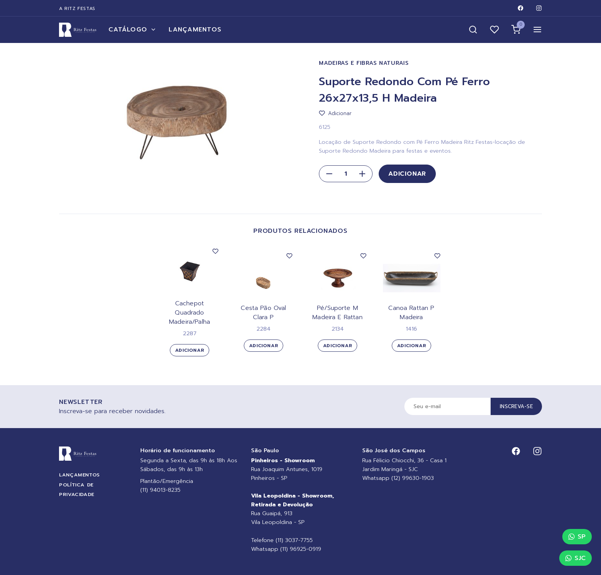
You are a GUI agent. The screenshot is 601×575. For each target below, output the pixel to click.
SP (577, 536)
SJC (575, 558)
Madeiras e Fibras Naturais (364, 63)
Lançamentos (195, 29)
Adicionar (407, 173)
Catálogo (132, 29)
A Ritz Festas (77, 8)
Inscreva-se (516, 406)
